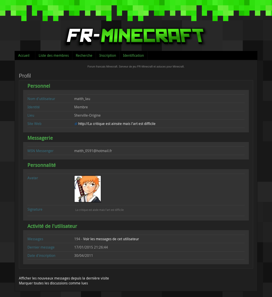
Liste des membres (54, 55)
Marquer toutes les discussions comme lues (53, 283)
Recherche (84, 55)
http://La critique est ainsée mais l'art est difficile (117, 123)
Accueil (23, 55)
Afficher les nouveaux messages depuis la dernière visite (64, 278)
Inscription (107, 55)
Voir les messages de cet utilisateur (111, 238)
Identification (133, 55)
